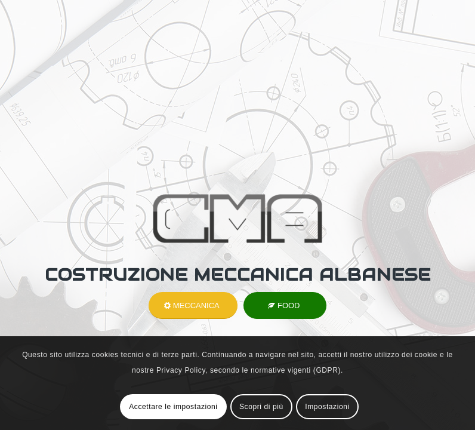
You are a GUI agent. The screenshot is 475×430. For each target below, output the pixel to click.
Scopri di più (261, 407)
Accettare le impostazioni (173, 407)
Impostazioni (327, 407)
